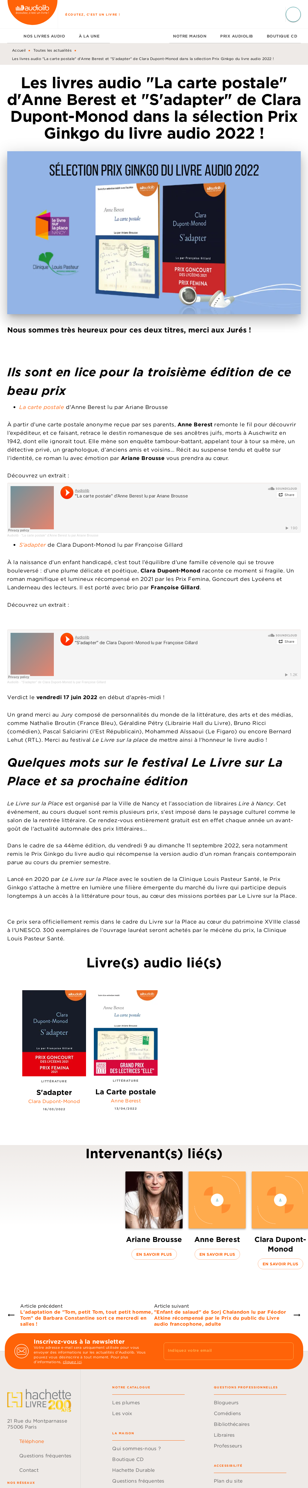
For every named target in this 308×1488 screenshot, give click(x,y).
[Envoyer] (286, 1351)
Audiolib (13, 535)
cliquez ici (72, 1362)
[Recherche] (293, 14)
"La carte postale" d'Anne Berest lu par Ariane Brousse (60, 535)
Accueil (19, 50)
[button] (154, 1215)
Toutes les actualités (52, 50)
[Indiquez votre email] (221, 1351)
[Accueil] (32, 14)
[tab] (13, 36)
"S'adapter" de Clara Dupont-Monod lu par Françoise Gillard (63, 682)
